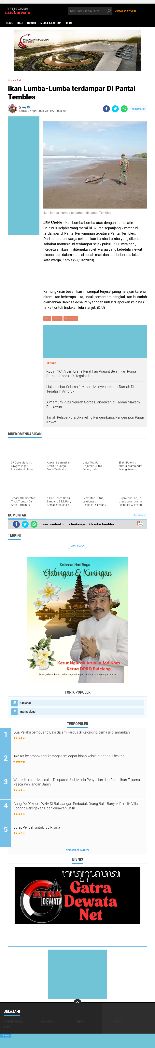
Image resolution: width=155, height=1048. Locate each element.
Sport (8, 1028)
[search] (90, 11)
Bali (20, 23)
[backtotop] (77, 1004)
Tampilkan (139, 516)
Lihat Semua (77, 546)
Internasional (28, 712)
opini (69, 23)
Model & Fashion (51, 23)
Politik (118, 1022)
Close (5, 1035)
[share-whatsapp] (124, 108)
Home (9, 23)
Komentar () (138, 108)
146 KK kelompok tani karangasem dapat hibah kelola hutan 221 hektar (78, 760)
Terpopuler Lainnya (77, 851)
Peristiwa (72, 318)
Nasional (25, 703)
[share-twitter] (115, 108)
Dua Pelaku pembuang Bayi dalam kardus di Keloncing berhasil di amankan (81, 736)
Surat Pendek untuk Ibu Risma (50, 829)
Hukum (31, 23)
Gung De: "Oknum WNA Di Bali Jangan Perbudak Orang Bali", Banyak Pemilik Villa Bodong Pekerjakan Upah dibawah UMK (78, 808)
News (58, 318)
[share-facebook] (106, 108)
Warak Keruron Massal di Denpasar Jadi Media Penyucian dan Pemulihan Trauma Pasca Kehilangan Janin (80, 784)
